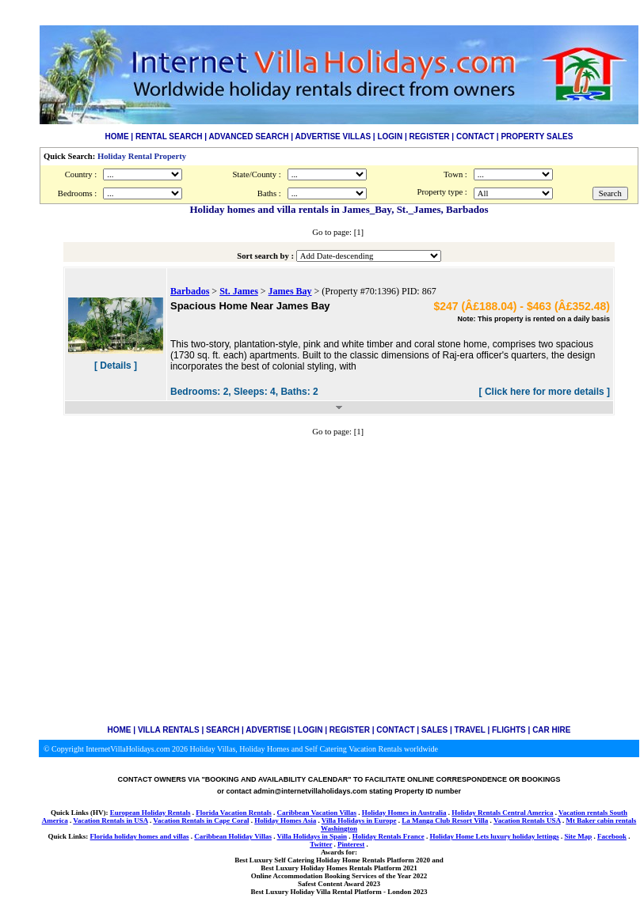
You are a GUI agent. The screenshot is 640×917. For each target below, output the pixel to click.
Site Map (578, 836)
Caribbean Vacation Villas (317, 813)
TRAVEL (470, 730)
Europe (385, 820)
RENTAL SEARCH (169, 136)
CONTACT (475, 136)
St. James (238, 291)
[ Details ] (115, 365)
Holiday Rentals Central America (502, 813)
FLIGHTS (509, 730)
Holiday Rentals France (388, 836)
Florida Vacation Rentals (234, 813)
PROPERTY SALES (537, 136)
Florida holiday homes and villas (139, 836)
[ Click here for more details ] (544, 391)
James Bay (290, 291)
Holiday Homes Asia (285, 820)
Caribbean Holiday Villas (233, 836)
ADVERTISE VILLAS (333, 136)
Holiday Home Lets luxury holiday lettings (493, 836)
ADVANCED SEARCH (249, 136)
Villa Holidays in (348, 820)
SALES (434, 730)
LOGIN (389, 136)
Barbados (189, 291)
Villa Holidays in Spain (311, 836)
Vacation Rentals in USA (110, 820)
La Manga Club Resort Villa (445, 820)
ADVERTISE (268, 730)
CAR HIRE (551, 730)
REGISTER (429, 136)
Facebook (612, 836)
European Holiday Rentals (150, 813)
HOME (117, 136)
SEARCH (222, 730)
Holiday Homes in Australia (404, 813)
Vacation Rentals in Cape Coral (201, 820)
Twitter (321, 844)
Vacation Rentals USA (527, 820)
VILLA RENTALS (169, 730)
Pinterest (350, 844)
